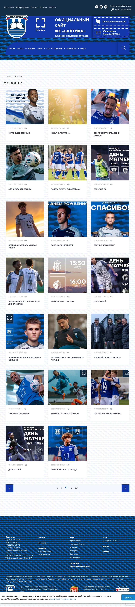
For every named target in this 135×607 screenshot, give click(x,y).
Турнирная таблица (110, 540)
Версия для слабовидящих (120, 6)
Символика (75, 557)
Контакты (74, 554)
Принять (128, 597)
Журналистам (44, 554)
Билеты (105, 546)
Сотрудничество (45, 551)
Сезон (104, 537)
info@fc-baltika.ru (13, 547)
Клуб (72, 537)
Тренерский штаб (77, 544)
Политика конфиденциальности (80, 564)
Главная (41, 537)
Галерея (105, 551)
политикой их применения (62, 598)
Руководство (75, 540)
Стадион (73, 547)
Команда (42, 548)
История (73, 550)
